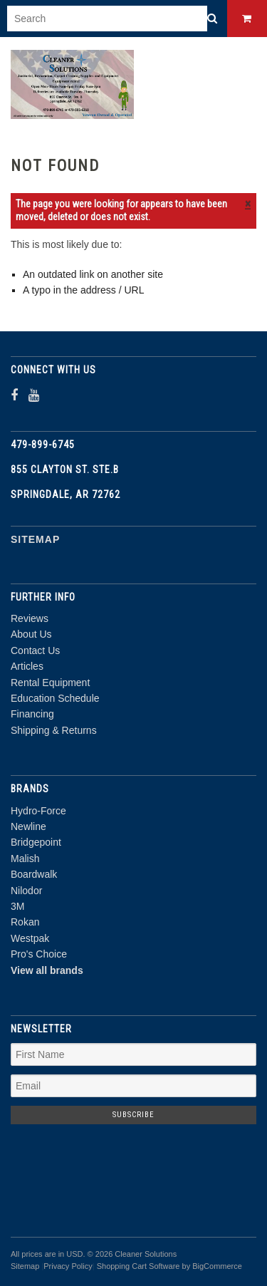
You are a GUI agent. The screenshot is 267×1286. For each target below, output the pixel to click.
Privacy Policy (67, 1266)
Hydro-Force (38, 810)
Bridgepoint (36, 842)
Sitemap (35, 539)
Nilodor (26, 890)
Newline (28, 826)
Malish (25, 858)
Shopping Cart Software (138, 1266)
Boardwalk (34, 874)
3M (17, 906)
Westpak (30, 938)
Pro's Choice (39, 954)
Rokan (25, 922)
